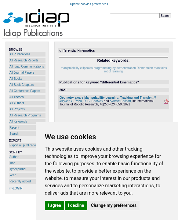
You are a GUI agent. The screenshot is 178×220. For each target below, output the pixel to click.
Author (13, 157)
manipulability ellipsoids (77, 68)
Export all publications (24, 145)
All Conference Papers (24, 91)
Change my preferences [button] (113, 205)
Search (14, 133)
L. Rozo (76, 101)
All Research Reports (23, 60)
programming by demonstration (114, 68)
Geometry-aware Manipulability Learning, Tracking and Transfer (106, 97)
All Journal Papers (21, 72)
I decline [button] (76, 205)
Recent (14, 127)
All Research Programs (25, 115)
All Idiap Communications (26, 66)
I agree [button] (54, 205)
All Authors (16, 103)
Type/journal (17, 169)
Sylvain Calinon (120, 101)
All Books (15, 78)
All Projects (17, 109)
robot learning (113, 71)
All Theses (16, 97)
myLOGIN (15, 188)
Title (12, 163)
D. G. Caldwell (93, 101)
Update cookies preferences (89, 4)
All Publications (19, 54)
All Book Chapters (21, 84)
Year (12, 175)
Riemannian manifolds (152, 68)
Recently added (20, 181)
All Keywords (18, 121)
